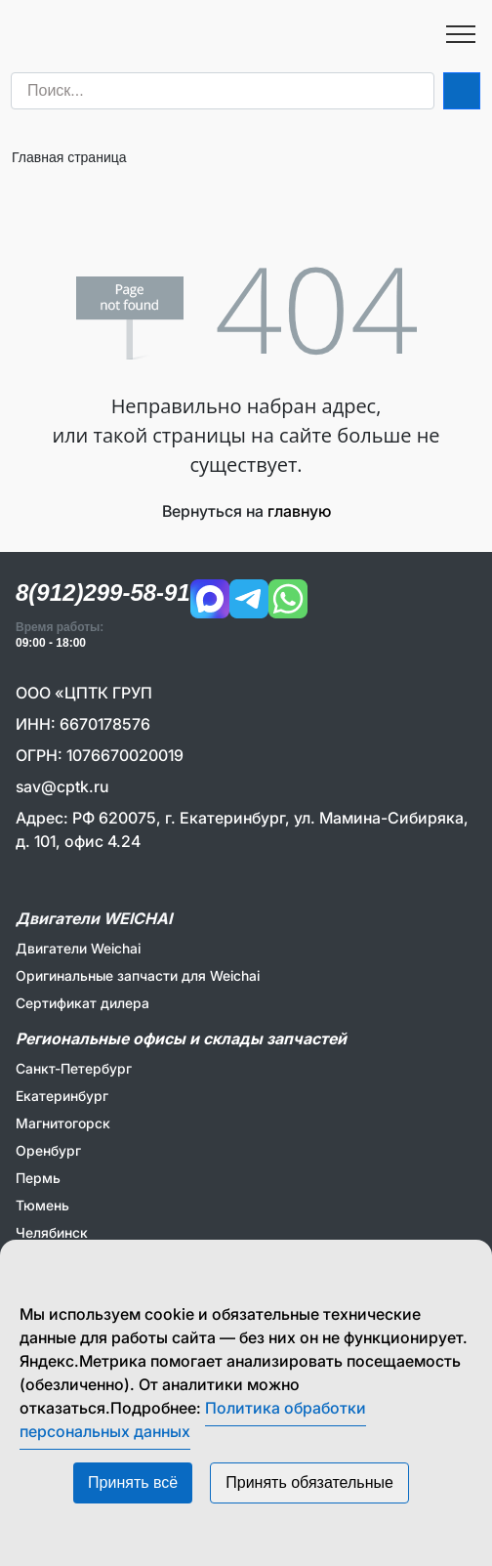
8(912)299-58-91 (103, 592)
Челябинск (52, 1232)
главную (299, 511)
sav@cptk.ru (62, 786)
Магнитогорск (63, 1123)
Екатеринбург (62, 1095)
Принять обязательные (309, 1482)
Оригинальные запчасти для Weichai (138, 975)
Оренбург (48, 1150)
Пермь (38, 1177)
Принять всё (133, 1482)
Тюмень (42, 1205)
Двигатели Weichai (78, 948)
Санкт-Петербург (74, 1068)
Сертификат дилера (82, 1003)
